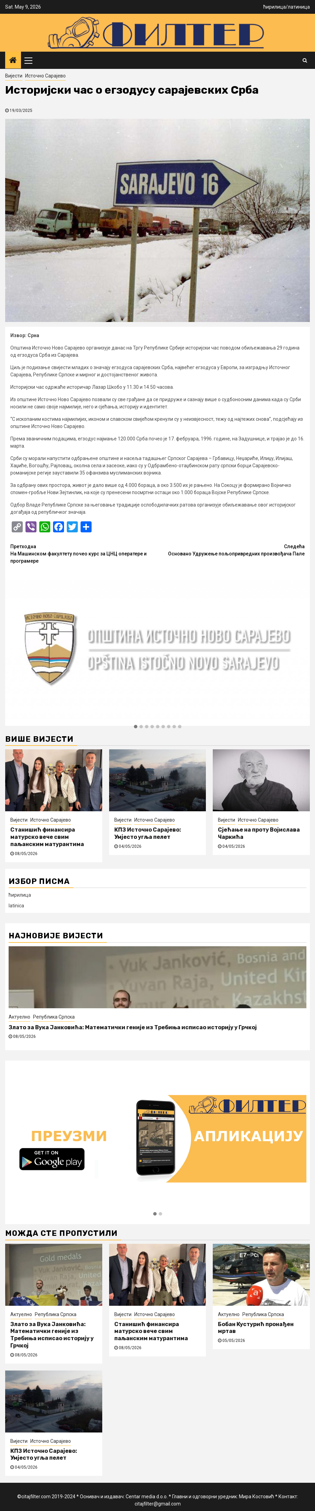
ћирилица (274, 7)
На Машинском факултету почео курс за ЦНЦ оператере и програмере (84, 553)
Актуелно (19, 1017)
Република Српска (54, 1017)
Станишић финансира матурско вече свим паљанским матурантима (47, 836)
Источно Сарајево (45, 76)
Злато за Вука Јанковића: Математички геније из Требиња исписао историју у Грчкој (133, 1027)
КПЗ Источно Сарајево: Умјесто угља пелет (147, 833)
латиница (299, 7)
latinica (16, 905)
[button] (135, 726)
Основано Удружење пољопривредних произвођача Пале (231, 549)
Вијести (13, 76)
